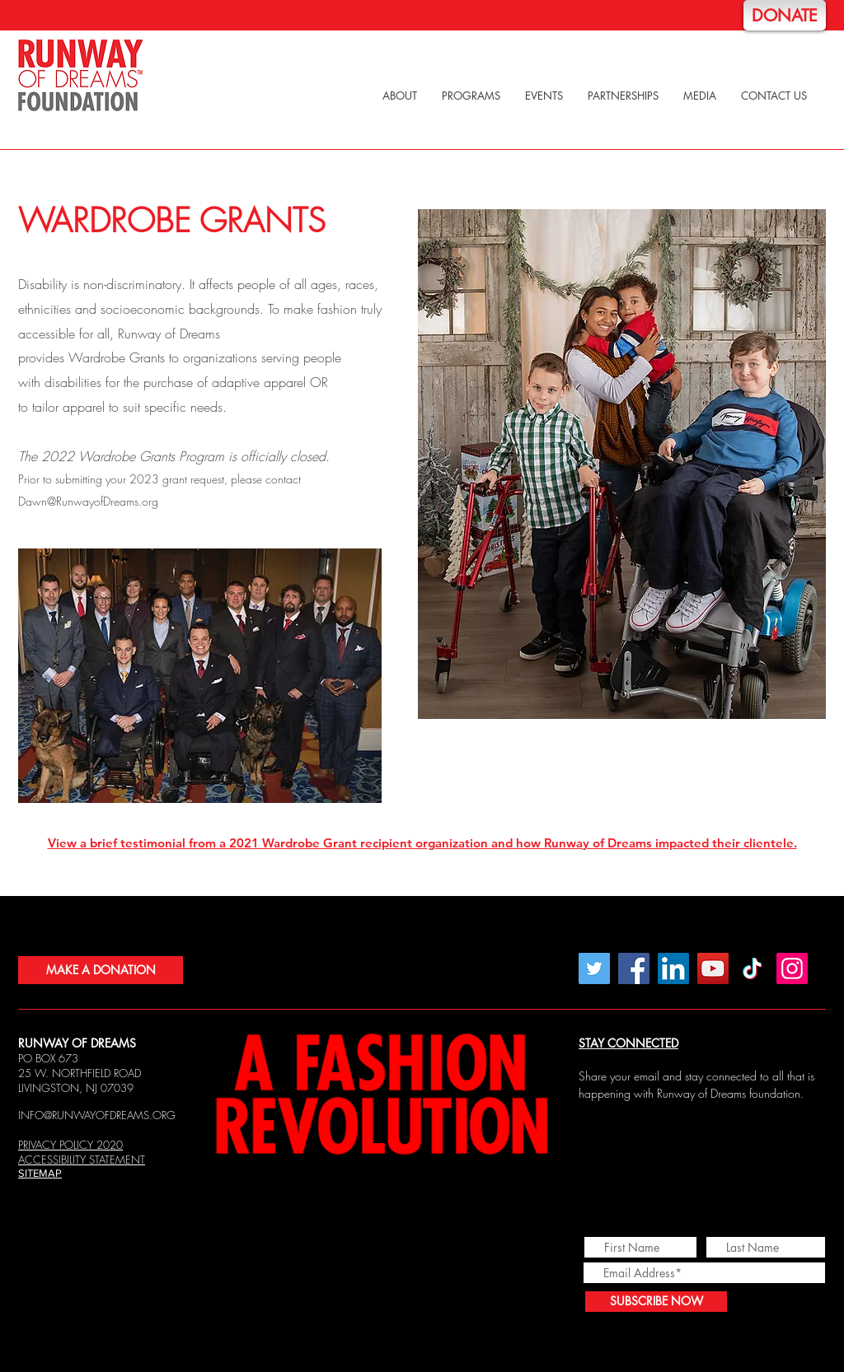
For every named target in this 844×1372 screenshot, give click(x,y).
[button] (399, 95)
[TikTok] (752, 968)
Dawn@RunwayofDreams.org (88, 501)
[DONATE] (784, 15)
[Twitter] (594, 968)
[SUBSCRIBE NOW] (656, 1301)
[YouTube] (713, 968)
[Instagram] (792, 968)
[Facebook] (633, 968)
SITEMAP (40, 1173)
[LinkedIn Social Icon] (673, 968)
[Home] (80, 75)
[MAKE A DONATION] (100, 970)
